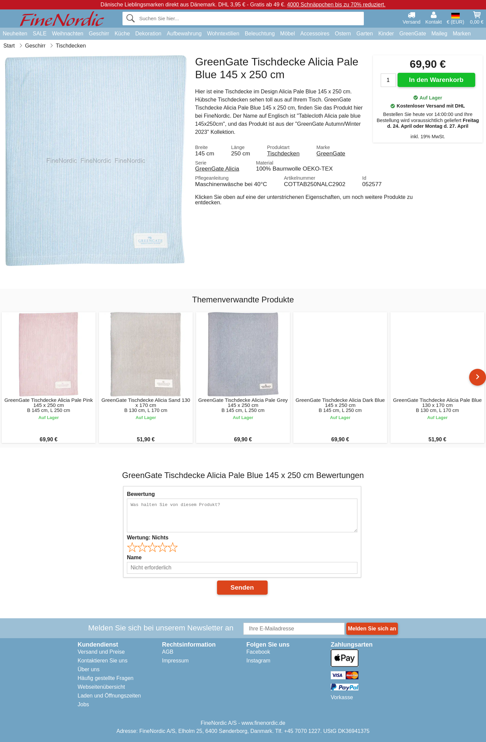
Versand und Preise (101, 652)
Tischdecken (283, 153)
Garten (364, 33)
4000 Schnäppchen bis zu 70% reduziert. (336, 4)
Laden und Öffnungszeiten (109, 696)
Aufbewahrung (184, 33)
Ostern (343, 33)
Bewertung (141, 494)
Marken (461, 33)
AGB (167, 652)
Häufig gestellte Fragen (105, 678)
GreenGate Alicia (217, 168)
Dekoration (148, 33)
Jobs (83, 704)
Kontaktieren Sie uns (103, 660)
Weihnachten (67, 33)
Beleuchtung (260, 33)
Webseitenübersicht (101, 687)
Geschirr (99, 33)
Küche (122, 33)
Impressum (175, 660)
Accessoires (314, 33)
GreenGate (412, 33)
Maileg (439, 33)
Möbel (287, 33)
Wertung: (147, 537)
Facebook (258, 652)
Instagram (258, 660)
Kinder (386, 33)
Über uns (89, 669)
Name (134, 557)
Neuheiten (15, 33)
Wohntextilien (223, 33)
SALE (40, 33)
